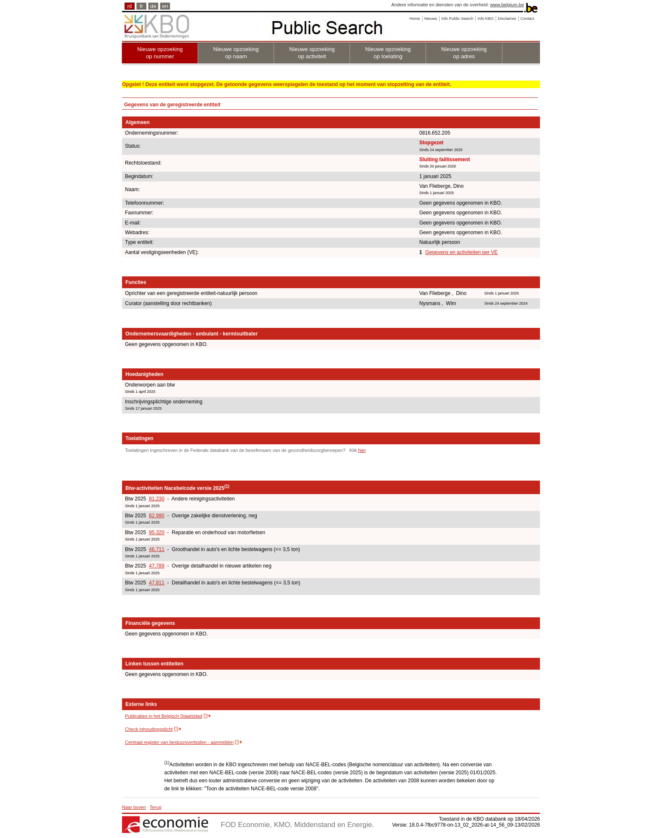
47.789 (157, 566)
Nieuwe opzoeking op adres (464, 52)
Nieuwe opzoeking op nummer (160, 52)
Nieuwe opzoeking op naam (236, 52)
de (153, 6)
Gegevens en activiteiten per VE (461, 252)
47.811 (157, 583)
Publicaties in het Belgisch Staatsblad (163, 716)
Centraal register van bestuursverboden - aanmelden (179, 742)
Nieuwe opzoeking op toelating (388, 52)
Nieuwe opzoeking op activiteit (312, 52)
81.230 (157, 499)
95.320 (157, 532)
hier (362, 450)
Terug (156, 807)
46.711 (157, 549)
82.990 (157, 516)
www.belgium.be (507, 4)
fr (141, 6)
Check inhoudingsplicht (149, 729)
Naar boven (134, 807)
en (165, 6)
